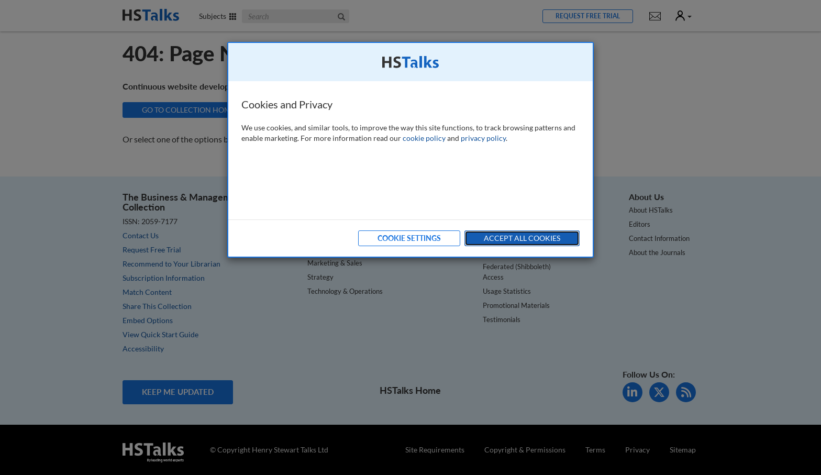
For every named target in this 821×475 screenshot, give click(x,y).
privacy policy (483, 138)
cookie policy (424, 138)
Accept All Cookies (522, 238)
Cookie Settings (409, 238)
